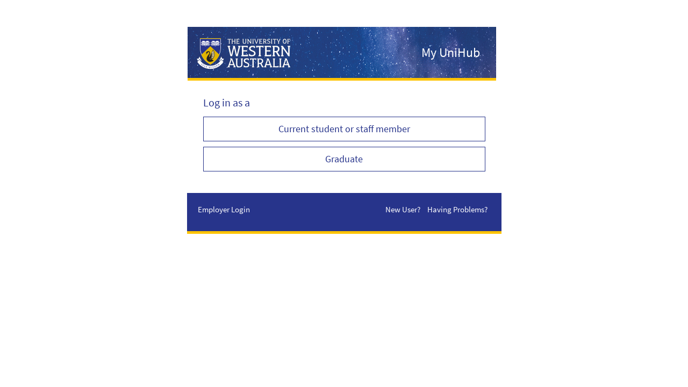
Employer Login (224, 209)
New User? (402, 209)
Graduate (344, 159)
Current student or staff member (344, 129)
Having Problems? (457, 209)
